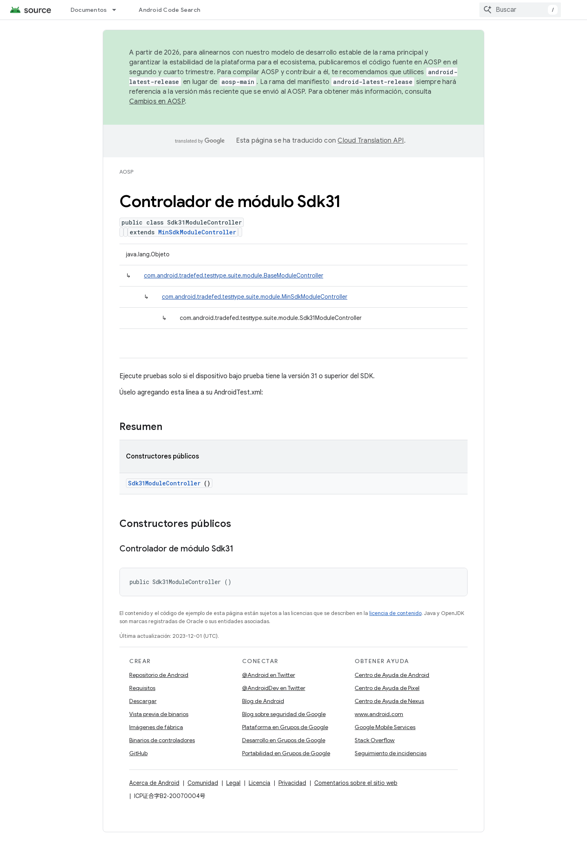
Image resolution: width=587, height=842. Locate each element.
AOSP (126, 171)
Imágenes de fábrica (156, 727)
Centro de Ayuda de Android (392, 675)
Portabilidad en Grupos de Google (286, 753)
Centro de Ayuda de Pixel (387, 688)
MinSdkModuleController (197, 232)
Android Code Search (169, 9)
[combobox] (520, 9)
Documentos (89, 9)
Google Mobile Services (385, 727)
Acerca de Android (154, 783)
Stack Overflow (375, 740)
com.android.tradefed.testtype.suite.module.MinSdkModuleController (254, 296)
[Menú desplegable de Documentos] (118, 10)
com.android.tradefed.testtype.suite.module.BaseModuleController (233, 275)
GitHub (138, 753)
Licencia (259, 783)
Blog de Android (263, 701)
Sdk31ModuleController (164, 483)
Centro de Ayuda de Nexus (389, 701)
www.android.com (379, 714)
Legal (233, 783)
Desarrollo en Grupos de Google (283, 740)
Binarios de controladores (162, 740)
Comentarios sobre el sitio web (355, 783)
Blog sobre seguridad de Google (284, 714)
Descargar (143, 701)
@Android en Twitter (268, 675)
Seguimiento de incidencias (390, 753)
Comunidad (203, 783)
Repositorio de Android (158, 675)
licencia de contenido (395, 613)
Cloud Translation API (371, 141)
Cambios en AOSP (157, 101)
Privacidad (292, 783)
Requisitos (142, 688)
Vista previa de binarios (158, 714)
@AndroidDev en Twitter (273, 688)
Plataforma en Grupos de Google (285, 727)
